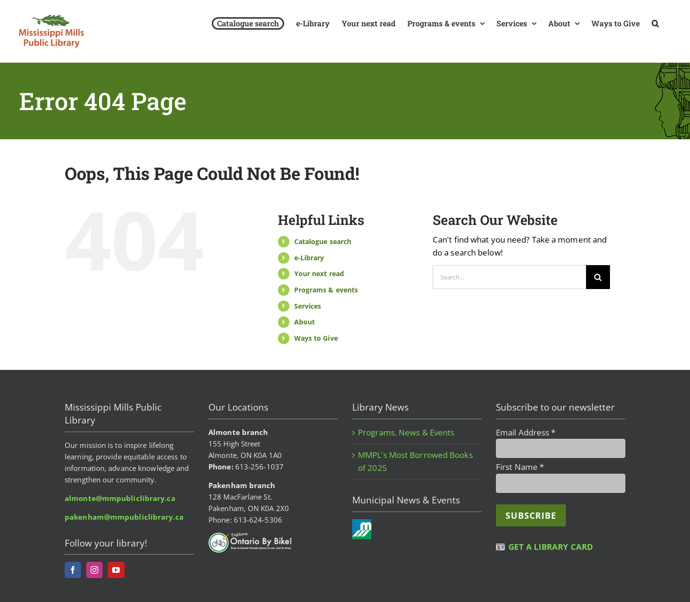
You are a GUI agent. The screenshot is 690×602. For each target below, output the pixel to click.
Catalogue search (323, 241)
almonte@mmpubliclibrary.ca (120, 498)
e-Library (309, 257)
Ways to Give (316, 338)
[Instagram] (94, 570)
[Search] (598, 277)
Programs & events (326, 289)
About (304, 321)
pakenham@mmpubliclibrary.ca (124, 517)
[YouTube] (116, 570)
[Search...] (509, 277)
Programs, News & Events (406, 432)
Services (308, 306)
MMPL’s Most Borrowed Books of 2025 (415, 461)
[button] (655, 23)
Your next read (319, 273)
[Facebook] (73, 570)
